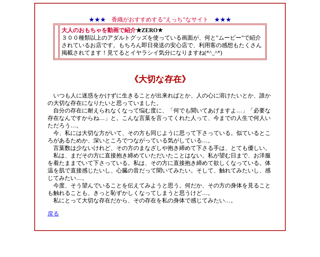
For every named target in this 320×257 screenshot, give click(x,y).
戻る (53, 214)
